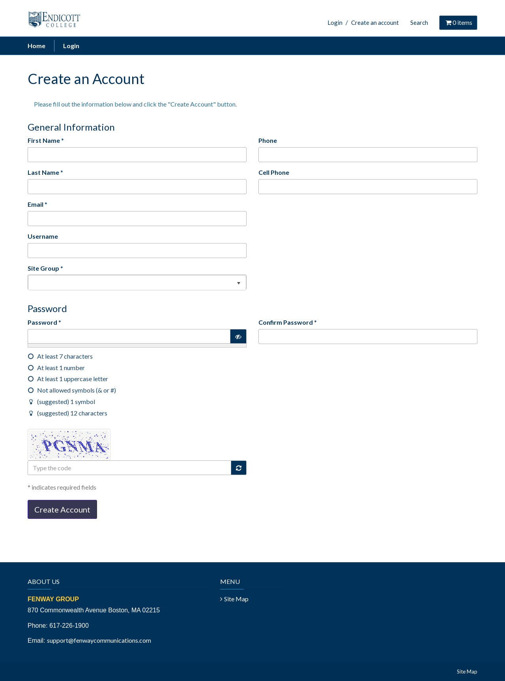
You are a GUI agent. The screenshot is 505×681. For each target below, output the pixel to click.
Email (35, 204)
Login (334, 22)
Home (36, 45)
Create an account (375, 22)
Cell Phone (273, 172)
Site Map (236, 598)
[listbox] (137, 282)
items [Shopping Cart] (458, 22)
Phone (267, 140)
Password (42, 322)
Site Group (43, 268)
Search (419, 22)
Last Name (43, 172)
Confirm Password (285, 322)
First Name (44, 140)
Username (43, 236)
